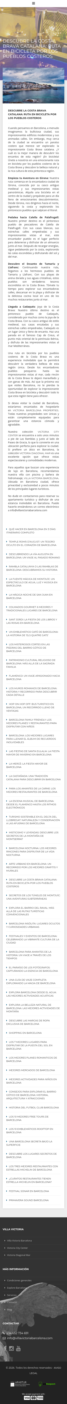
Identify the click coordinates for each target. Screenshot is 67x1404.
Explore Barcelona (17, 1287)
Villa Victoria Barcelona (41, 478)
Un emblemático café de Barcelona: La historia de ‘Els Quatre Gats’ (32, 633)
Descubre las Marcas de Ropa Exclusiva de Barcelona (28, 1022)
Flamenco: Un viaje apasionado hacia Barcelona (33, 677)
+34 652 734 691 (15, 1333)
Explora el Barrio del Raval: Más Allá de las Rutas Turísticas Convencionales (30, 911)
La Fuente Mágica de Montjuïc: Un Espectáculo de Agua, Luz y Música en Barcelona (31, 582)
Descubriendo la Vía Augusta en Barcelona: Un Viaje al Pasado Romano (33, 556)
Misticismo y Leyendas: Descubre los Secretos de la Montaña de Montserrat (32, 836)
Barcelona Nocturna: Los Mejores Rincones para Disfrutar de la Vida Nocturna (31, 851)
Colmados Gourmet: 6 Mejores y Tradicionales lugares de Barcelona (32, 609)
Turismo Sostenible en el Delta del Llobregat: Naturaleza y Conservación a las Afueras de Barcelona (33, 820)
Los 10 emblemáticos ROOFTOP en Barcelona (29, 1130)
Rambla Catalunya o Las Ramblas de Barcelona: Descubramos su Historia (32, 568)
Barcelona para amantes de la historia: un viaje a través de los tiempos (28, 955)
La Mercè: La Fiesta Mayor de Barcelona (27, 765)
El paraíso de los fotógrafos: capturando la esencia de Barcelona (32, 969)
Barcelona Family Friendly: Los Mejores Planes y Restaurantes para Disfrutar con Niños (31, 723)
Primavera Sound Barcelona (29, 1200)
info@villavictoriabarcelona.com (28, 1338)
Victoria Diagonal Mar (34, 453)
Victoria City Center (17, 1247)
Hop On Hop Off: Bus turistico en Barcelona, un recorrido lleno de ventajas (30, 707)
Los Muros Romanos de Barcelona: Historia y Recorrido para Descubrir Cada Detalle (31, 691)
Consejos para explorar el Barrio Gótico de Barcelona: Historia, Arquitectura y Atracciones (31, 1095)
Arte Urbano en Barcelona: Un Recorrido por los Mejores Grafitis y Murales (32, 867)
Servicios (12, 1295)
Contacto (12, 1302)
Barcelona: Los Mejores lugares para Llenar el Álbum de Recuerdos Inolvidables (31, 739)
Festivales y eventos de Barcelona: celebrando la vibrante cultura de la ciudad (32, 939)
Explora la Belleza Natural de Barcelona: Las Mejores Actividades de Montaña (33, 1008)
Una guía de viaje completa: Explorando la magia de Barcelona (30, 981)
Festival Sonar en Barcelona (29, 1191)
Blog (9, 1309)
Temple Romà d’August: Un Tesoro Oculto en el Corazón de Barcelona (31, 543)
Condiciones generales (19, 1280)
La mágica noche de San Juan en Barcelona (29, 596)
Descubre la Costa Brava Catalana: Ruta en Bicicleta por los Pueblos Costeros (31, 883)
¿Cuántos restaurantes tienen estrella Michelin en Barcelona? (29, 1180)
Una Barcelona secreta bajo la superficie (29, 1143)
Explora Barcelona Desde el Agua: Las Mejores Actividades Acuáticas (31, 994)
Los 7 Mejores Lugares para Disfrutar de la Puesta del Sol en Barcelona (29, 1045)
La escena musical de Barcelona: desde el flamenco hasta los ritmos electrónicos (31, 804)
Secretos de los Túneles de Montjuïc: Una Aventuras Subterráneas (33, 897)
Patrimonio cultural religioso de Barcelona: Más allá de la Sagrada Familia (30, 663)
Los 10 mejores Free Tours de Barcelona (27, 1118)
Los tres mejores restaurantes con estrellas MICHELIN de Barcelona (32, 1168)
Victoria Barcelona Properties (35, 410)
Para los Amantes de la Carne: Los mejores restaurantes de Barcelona (31, 790)
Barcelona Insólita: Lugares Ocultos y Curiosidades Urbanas (33, 925)
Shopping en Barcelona (25, 1032)
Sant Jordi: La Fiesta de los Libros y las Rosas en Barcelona (31, 621)
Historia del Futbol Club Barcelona (34, 1107)
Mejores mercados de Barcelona (32, 1070)
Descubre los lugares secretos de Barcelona (31, 1155)
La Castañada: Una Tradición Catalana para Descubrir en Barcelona (33, 778)
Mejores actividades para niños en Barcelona (31, 1081)
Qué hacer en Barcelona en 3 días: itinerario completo (31, 531)
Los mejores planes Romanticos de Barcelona (31, 1059)
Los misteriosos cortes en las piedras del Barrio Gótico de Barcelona (28, 648)
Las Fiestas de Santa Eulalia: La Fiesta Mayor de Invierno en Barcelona (33, 753)
